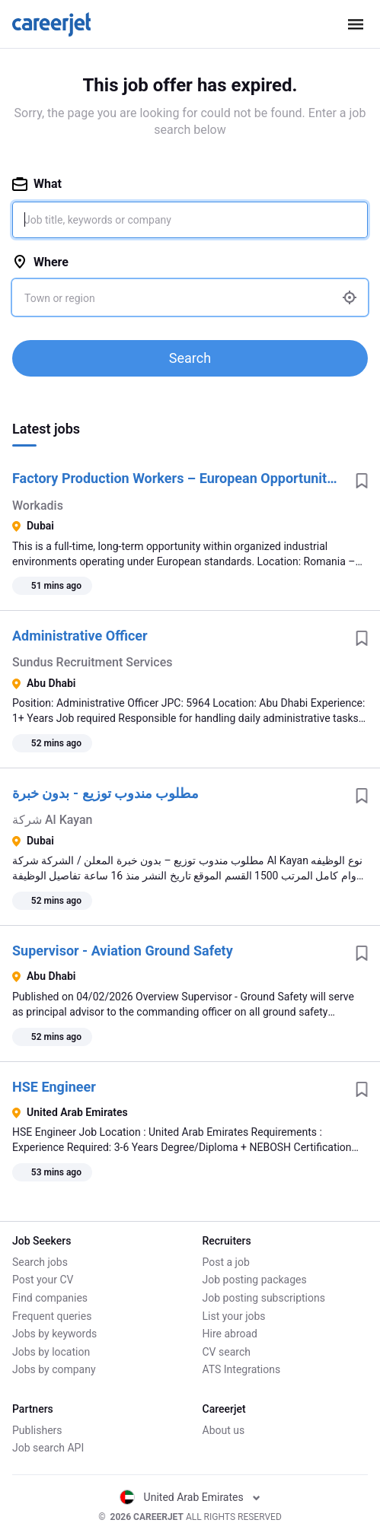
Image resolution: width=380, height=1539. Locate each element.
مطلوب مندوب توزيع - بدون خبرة (105, 793)
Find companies (50, 1298)
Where (40, 262)
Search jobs (40, 1262)
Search (190, 358)
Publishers (37, 1430)
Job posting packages (255, 1279)
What (37, 183)
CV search (227, 1352)
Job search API (48, 1448)
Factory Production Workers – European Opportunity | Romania (177, 478)
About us (224, 1430)
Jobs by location (51, 1352)
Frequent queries (51, 1316)
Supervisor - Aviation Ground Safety (122, 951)
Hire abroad (230, 1334)
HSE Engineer (54, 1087)
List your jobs (234, 1316)
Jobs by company (54, 1369)
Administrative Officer (80, 636)
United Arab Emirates (190, 1497)
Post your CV (42, 1279)
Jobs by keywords (54, 1334)
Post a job (226, 1262)
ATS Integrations (242, 1369)
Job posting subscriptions (264, 1298)
